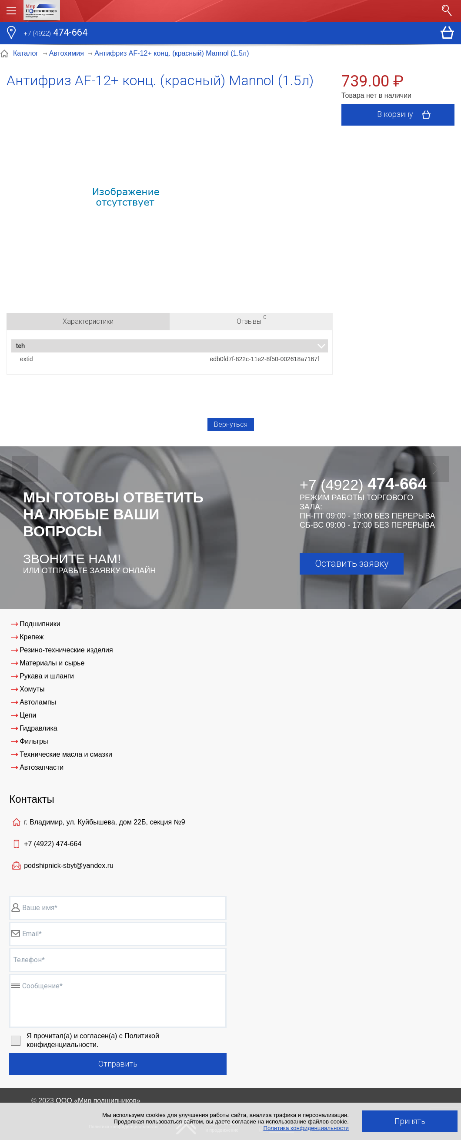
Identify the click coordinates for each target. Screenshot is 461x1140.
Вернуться (230, 424)
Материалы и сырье (52, 663)
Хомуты (32, 689)
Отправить (117, 1063)
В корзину (407, 115)
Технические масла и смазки (66, 754)
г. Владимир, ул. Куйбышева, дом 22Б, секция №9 (104, 822)
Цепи (28, 715)
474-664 (55, 33)
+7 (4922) (52, 844)
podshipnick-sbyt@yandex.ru (69, 865)
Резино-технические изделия (66, 650)
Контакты (31, 799)
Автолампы (38, 702)
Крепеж (31, 637)
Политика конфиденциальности (306, 1128)
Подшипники (40, 624)
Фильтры (34, 741)
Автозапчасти (41, 767)
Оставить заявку (351, 563)
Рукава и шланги (47, 676)
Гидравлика (38, 728)
